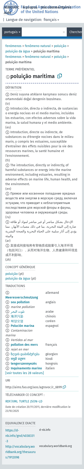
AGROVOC (11, 7)
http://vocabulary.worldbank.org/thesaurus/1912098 (20, 452)
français (50, 20)
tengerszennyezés (24, 364)
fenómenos (13, 46)
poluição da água (17, 51)
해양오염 (17, 321)
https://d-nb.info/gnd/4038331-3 (19, 436)
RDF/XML (11, 401)
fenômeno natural (38, 46)
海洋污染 (17, 316)
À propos (30, 7)
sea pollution (20, 302)
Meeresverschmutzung (21, 297)
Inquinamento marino (26, 368)
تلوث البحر (18, 312)
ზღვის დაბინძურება (25, 354)
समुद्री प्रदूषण (18, 359)
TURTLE (24, 401)
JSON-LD (36, 401)
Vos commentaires (56, 7)
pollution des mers (24, 345)
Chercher (75, 32)
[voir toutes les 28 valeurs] (24, 373)
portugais (11, 32)
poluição (60, 46)
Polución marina (22, 326)
